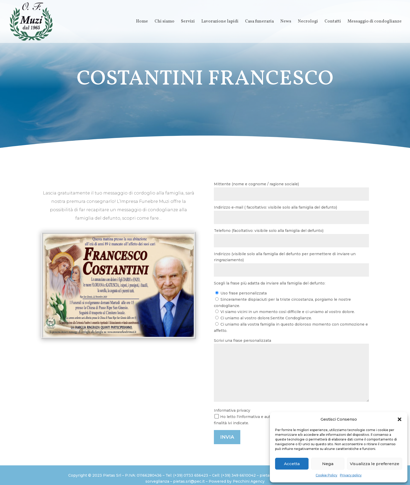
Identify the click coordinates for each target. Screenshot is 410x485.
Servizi (188, 22)
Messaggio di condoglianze (375, 22)
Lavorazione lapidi (219, 22)
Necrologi (308, 22)
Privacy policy (351, 475)
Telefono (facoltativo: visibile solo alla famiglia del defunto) (291, 237)
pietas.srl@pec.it (189, 481)
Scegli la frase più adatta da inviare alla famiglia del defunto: (269, 283)
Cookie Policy (326, 475)
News (285, 22)
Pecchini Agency (249, 481)
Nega (327, 463)
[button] (399, 419)
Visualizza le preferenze (374, 463)
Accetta (292, 463)
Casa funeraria (259, 22)
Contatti (332, 22)
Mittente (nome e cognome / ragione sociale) (291, 191)
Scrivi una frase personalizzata (291, 371)
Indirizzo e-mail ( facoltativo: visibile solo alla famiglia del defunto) (291, 214)
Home (142, 22)
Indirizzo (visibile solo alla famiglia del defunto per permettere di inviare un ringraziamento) (291, 264)
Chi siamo (164, 22)
